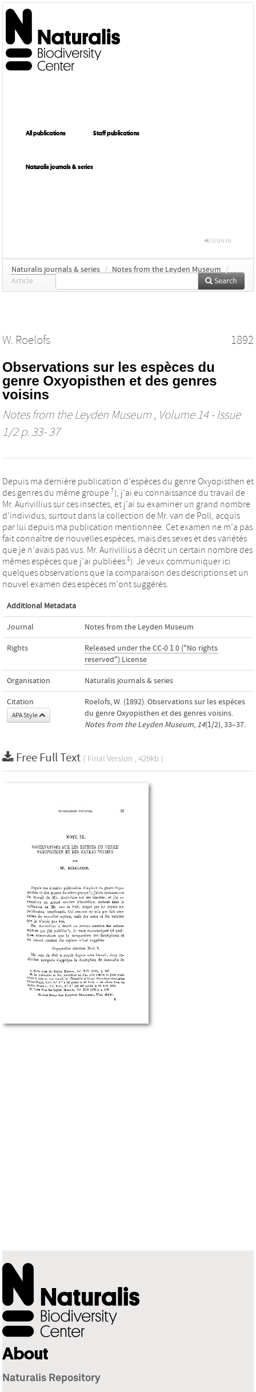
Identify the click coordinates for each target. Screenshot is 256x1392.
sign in (218, 240)
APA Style (28, 715)
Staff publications (116, 133)
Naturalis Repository (51, 1378)
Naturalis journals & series (59, 167)
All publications (46, 133)
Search (221, 281)
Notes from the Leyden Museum (166, 269)
